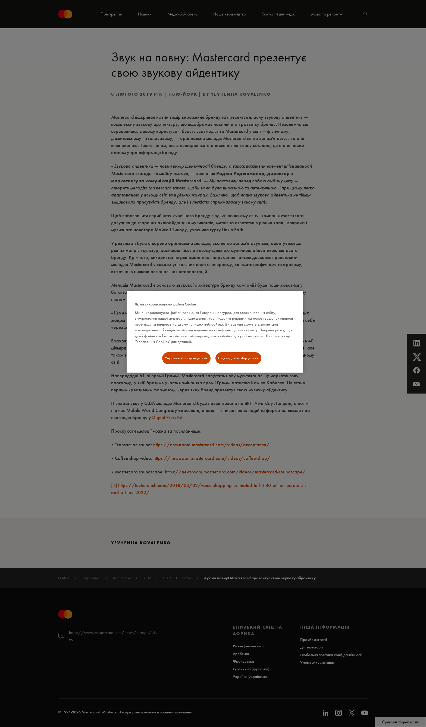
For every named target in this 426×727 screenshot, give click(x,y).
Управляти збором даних (186, 358)
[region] (215, 332)
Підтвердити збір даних (238, 358)
